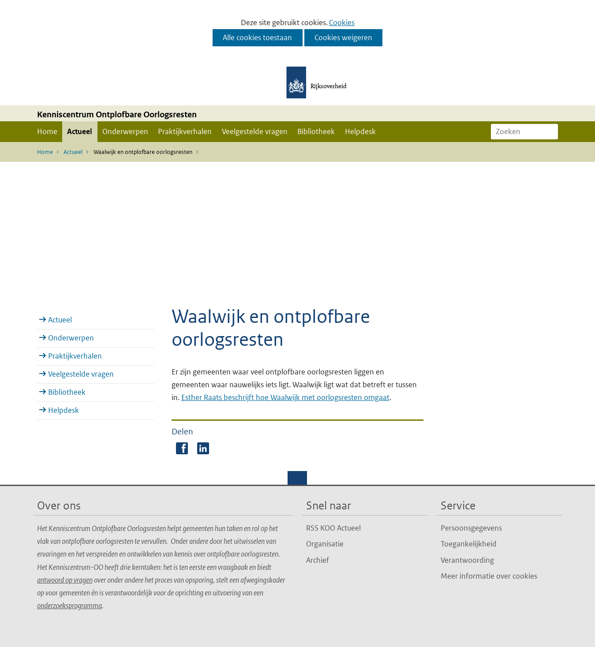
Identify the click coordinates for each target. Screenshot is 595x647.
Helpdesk (360, 131)
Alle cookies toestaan (257, 37)
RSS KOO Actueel (333, 528)
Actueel (79, 131)
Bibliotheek (316, 131)
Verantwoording (467, 560)
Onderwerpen (125, 131)
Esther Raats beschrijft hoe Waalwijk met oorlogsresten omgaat (285, 397)
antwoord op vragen (65, 580)
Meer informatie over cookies (489, 576)
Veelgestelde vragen (255, 131)
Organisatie (325, 544)
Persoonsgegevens (471, 528)
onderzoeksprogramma (69, 605)
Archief (317, 560)
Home (47, 131)
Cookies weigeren (343, 37)
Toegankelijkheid (469, 544)
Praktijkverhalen (185, 131)
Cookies (342, 22)
